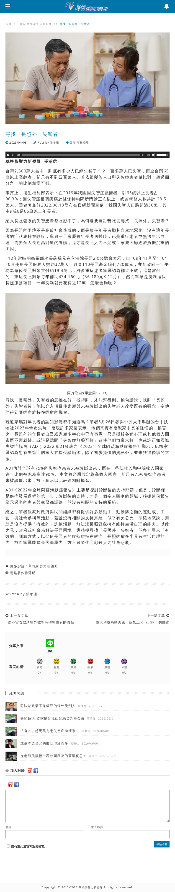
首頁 (8, 24)
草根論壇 (33, 24)
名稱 (8, 827)
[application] (87, 155)
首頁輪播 (46, 24)
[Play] (8, 155)
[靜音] (153, 155)
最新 (22, 24)
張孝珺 (54, 143)
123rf (101, 393)
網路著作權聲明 (23, 573)
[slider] (81, 155)
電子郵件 (97, 827)
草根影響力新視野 (43, 566)
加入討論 (15, 771)
